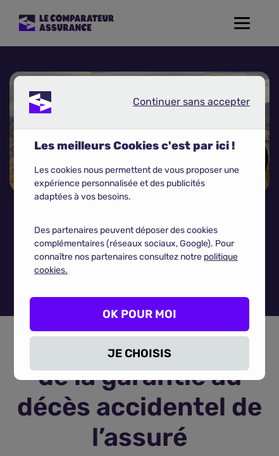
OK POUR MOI (139, 314)
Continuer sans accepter (181, 104)
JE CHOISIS (139, 353)
